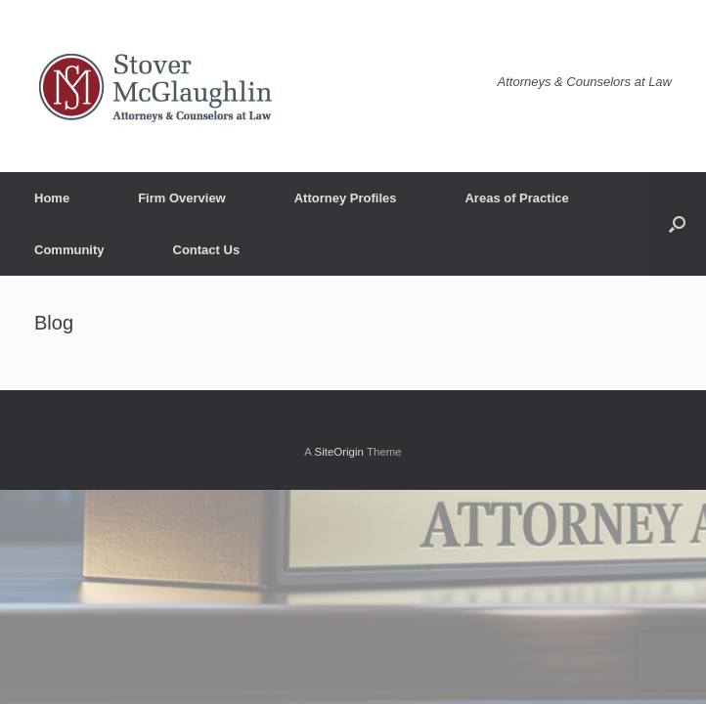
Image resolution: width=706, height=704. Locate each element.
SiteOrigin (339, 452)
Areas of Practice (516, 198)
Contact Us (207, 249)
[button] (677, 224)
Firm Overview (182, 198)
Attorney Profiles (345, 198)
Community (69, 249)
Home (51, 198)
